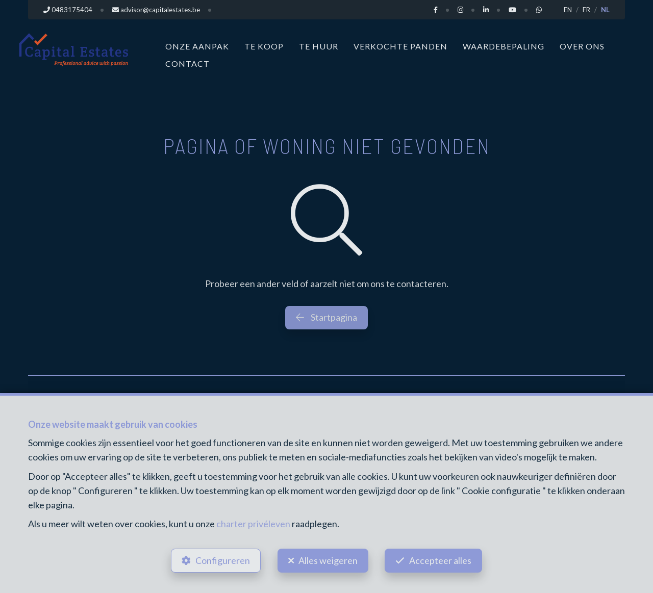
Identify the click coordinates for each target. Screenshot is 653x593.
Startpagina (326, 317)
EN (568, 10)
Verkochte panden (400, 46)
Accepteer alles (441, 560)
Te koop (264, 46)
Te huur (318, 46)
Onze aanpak (197, 46)
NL (605, 10)
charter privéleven (253, 523)
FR (586, 10)
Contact (187, 63)
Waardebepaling (503, 46)
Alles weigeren (328, 560)
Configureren (222, 560)
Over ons (582, 46)
